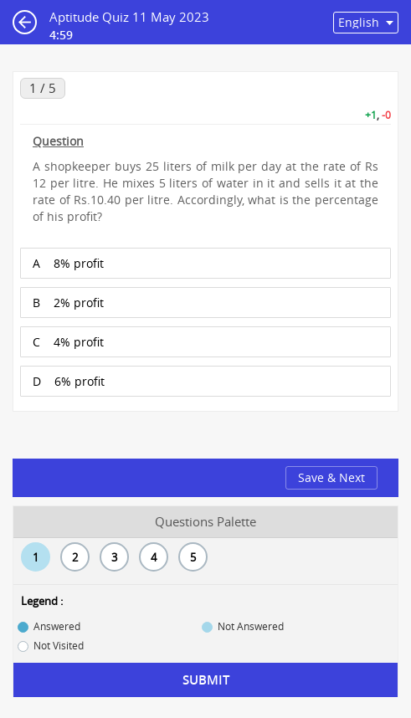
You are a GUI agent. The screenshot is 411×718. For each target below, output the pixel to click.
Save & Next (331, 477)
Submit (205, 680)
